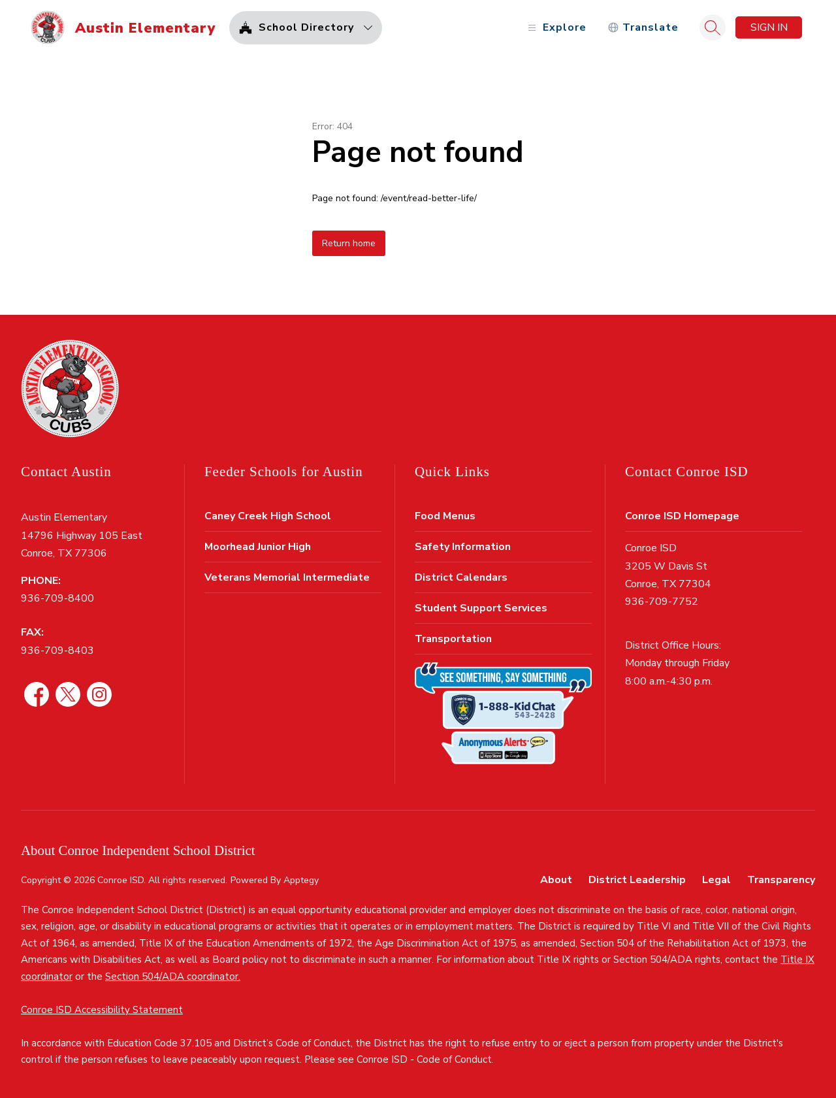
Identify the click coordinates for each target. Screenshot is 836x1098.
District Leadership (637, 880)
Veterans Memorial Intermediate (287, 577)
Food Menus (445, 516)
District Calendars (461, 577)
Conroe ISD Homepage (682, 516)
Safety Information (463, 547)
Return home (349, 243)
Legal (716, 880)
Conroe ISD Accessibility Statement (102, 1009)
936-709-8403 (57, 650)
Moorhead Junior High (257, 547)
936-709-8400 (57, 598)
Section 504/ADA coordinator (171, 976)
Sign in (769, 27)
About (556, 880)
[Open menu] (555, 28)
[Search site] (712, 27)
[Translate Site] (643, 28)
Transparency (781, 880)
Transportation (453, 639)
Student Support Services (481, 608)
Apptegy (301, 880)
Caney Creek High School (267, 516)
